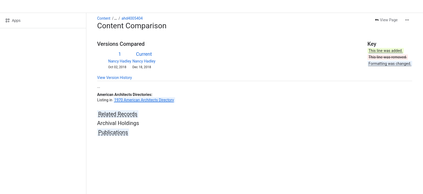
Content (103, 18)
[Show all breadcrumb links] (115, 18)
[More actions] (407, 20)
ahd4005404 (132, 18)
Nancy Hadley (119, 61)
